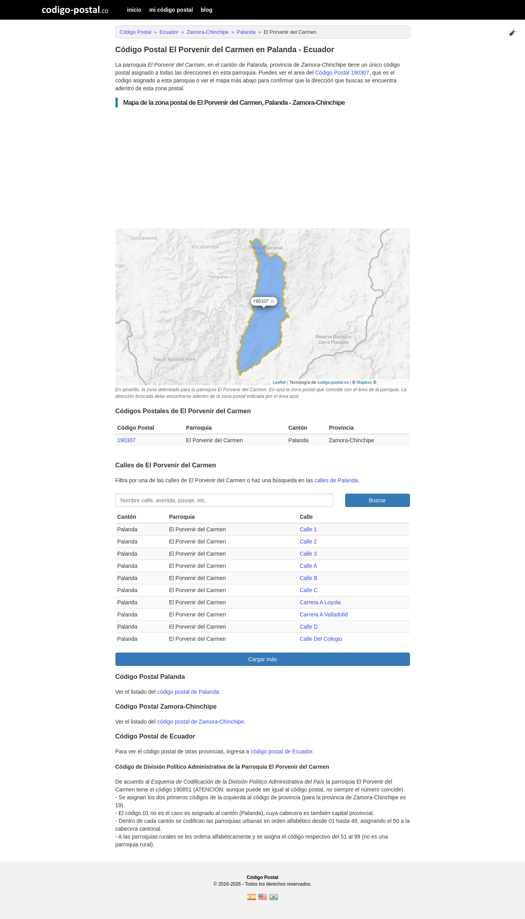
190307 (126, 440)
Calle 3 (308, 554)
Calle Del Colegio (321, 639)
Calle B (308, 578)
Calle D (309, 627)
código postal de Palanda (188, 692)
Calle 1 (308, 529)
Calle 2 (308, 541)
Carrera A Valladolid (324, 614)
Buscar (377, 500)
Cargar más (262, 659)
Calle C (309, 590)
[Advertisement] (262, 168)
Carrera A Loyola (320, 602)
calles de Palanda (336, 480)
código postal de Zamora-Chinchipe (200, 721)
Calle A (308, 566)
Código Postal (262, 877)
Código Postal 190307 (342, 72)
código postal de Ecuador (281, 751)
